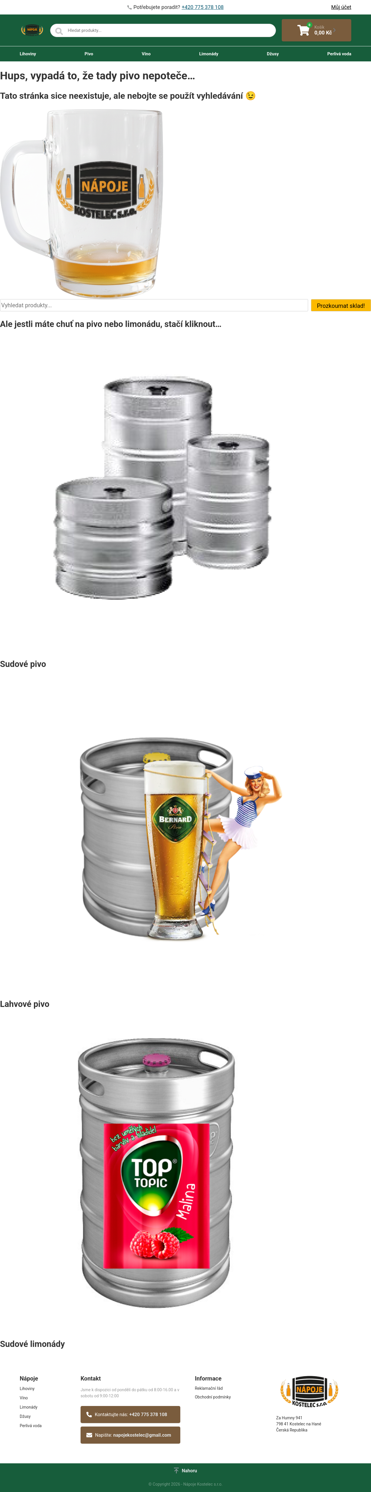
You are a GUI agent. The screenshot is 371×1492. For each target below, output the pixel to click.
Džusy (273, 53)
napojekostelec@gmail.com (142, 1435)
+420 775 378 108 (148, 1414)
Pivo (89, 53)
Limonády (208, 53)
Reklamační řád (209, 1388)
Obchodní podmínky (213, 1397)
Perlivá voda (339, 53)
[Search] (59, 31)
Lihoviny (28, 53)
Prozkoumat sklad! (341, 305)
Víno (146, 53)
